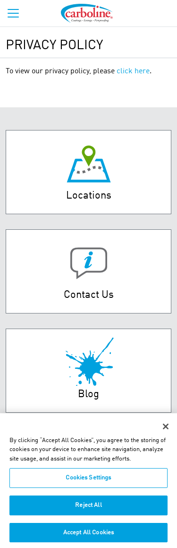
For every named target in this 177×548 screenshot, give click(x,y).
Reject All (88, 508)
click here (133, 71)
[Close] (165, 429)
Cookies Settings (88, 481)
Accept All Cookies (88, 535)
